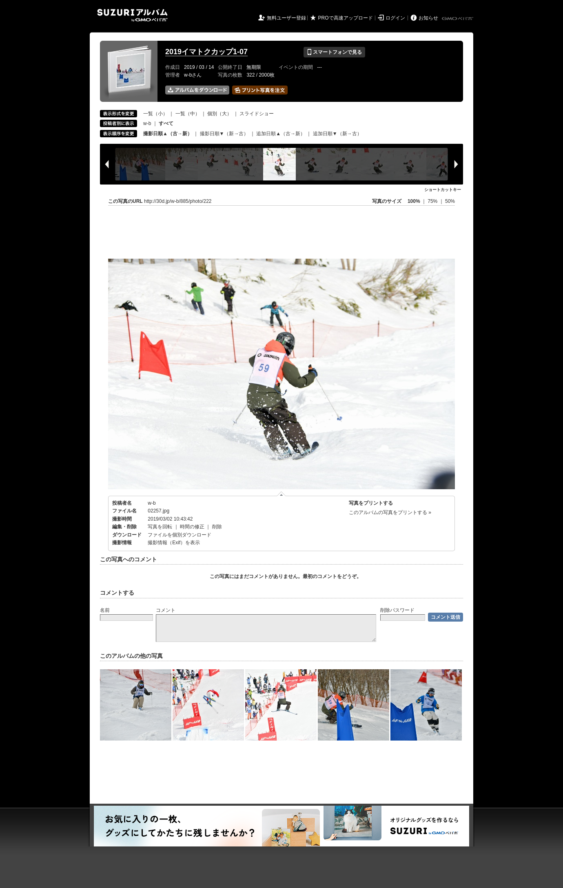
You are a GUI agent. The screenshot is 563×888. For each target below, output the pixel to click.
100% (413, 201)
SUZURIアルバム (132, 15)
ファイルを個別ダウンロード (179, 535)
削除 (217, 527)
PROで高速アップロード (345, 18)
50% (450, 201)
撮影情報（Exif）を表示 (174, 542)
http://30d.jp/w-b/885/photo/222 (177, 201)
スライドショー (256, 113)
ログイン (395, 18)
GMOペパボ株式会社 (458, 19)
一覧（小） (155, 113)
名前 (105, 610)
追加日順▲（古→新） (280, 133)
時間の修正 (192, 527)
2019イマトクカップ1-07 (206, 52)
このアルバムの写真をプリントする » (390, 512)
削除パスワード (397, 610)
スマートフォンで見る (334, 52)
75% (433, 201)
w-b (147, 123)
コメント (165, 610)
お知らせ (428, 18)
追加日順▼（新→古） (337, 133)
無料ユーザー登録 (286, 18)
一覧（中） (187, 113)
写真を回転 (160, 527)
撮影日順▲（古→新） (167, 133)
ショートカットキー (442, 189)
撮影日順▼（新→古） (224, 133)
